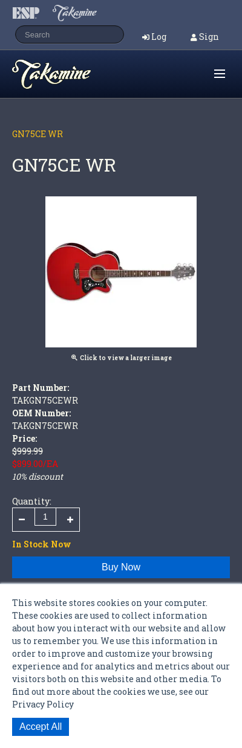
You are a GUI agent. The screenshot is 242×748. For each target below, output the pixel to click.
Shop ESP (75, 74)
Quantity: (31, 501)
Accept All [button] (40, 726)
